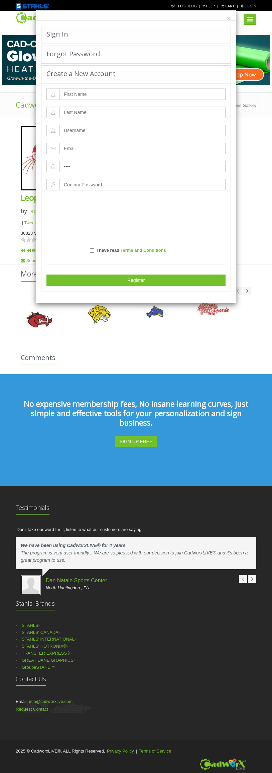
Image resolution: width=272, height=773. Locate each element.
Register (136, 280)
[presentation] (136, 213)
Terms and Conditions (143, 250)
